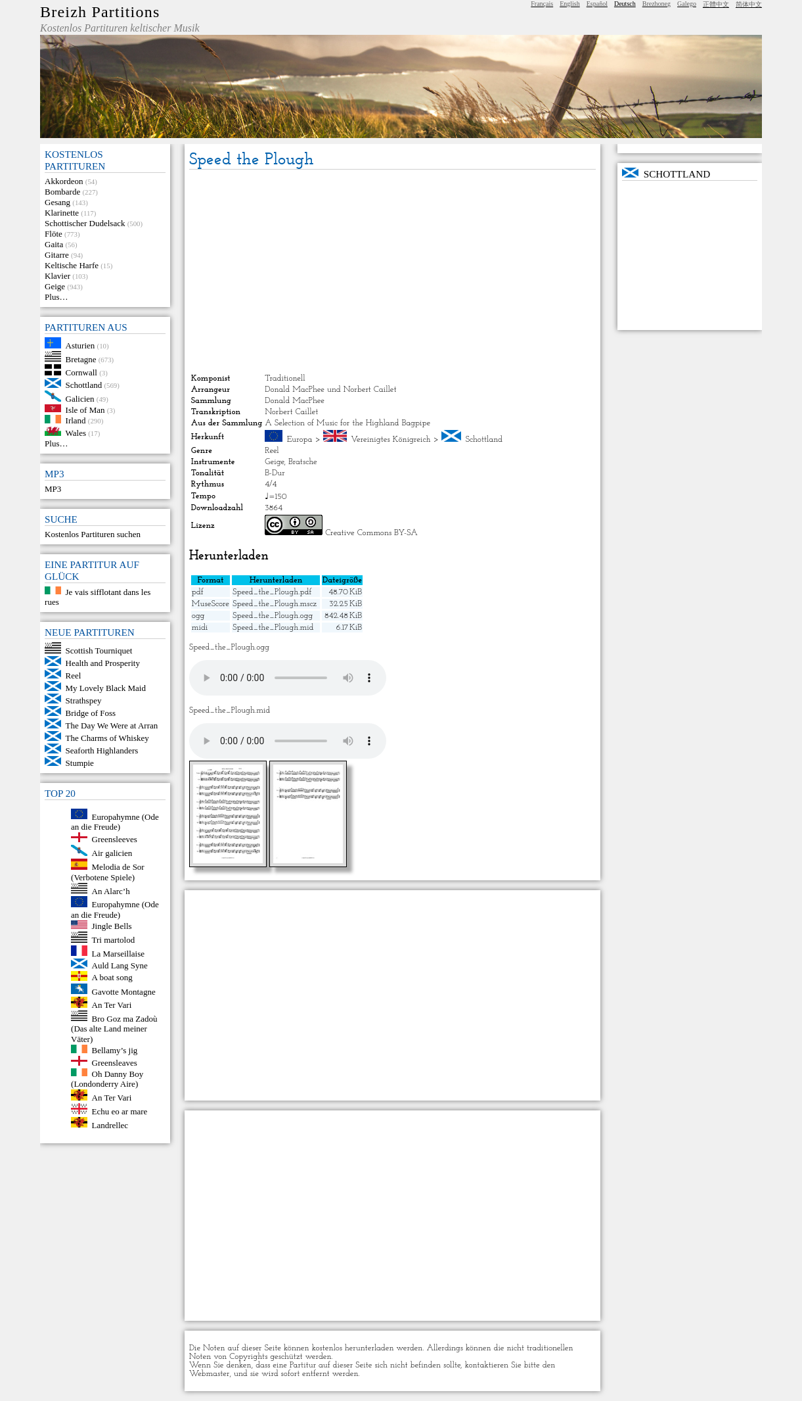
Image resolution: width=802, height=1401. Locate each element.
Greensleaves (114, 1063)
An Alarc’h (111, 890)
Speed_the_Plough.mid (273, 627)
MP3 (53, 489)
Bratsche (302, 462)
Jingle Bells (112, 926)
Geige (55, 286)
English (570, 3)
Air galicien (112, 853)
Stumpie (80, 763)
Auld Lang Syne (120, 965)
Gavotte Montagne (124, 991)
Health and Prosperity (103, 663)
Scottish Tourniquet (99, 650)
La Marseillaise (118, 953)
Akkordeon (64, 181)
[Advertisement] (392, 271)
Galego (686, 3)
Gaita (54, 244)
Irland (76, 420)
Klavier (57, 276)
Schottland (84, 385)
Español (597, 3)
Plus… (56, 297)
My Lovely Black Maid (106, 688)
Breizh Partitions (100, 11)
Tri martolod (113, 940)
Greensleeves (114, 839)
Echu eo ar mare (120, 1111)
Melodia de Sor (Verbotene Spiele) (108, 872)
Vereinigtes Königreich (390, 439)
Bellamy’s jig (115, 1050)
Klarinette (62, 213)
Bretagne (81, 359)
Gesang (57, 202)
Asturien (80, 345)
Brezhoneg (656, 3)
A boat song (112, 978)
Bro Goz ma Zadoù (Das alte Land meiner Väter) (114, 1028)
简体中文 (749, 4)
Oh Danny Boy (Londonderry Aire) (107, 1078)
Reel (73, 675)
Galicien (80, 399)
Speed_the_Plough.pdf (272, 592)
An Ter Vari (112, 1005)
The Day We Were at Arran (112, 725)
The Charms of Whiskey (107, 738)
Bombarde (62, 192)
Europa (300, 439)
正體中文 (716, 4)
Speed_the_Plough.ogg (273, 615)
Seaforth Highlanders (102, 750)
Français (542, 3)
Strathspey (84, 700)
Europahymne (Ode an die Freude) (115, 821)
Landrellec (110, 1124)
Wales (76, 433)
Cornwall (81, 372)
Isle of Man (85, 409)
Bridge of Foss (91, 713)
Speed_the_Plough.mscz (275, 604)
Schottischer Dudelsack (85, 223)
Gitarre (57, 255)
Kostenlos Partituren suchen (93, 534)
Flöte (53, 234)
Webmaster (209, 1373)
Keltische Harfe (72, 265)
